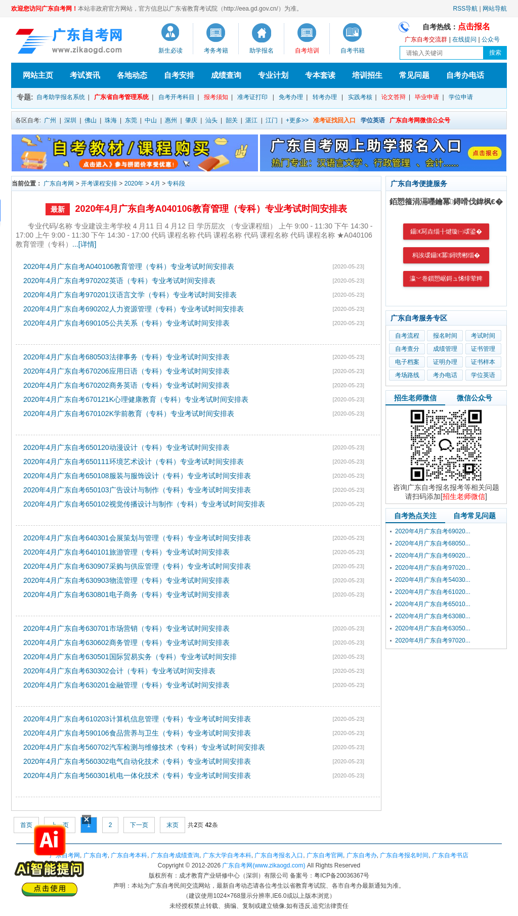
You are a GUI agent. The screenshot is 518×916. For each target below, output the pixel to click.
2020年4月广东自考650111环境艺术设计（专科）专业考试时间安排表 (133, 461)
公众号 (491, 39)
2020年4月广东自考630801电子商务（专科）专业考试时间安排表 (126, 594)
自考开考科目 (176, 97)
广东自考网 (59, 183)
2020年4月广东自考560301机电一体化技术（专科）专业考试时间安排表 (137, 775)
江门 (272, 120)
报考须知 (216, 97)
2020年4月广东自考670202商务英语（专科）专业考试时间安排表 (126, 385)
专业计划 (273, 75)
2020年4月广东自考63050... (432, 628)
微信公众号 (474, 398)
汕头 (211, 120)
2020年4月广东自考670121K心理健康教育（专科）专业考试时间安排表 (135, 399)
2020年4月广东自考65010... (432, 604)
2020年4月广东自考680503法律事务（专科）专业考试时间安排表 (126, 357)
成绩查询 (226, 75)
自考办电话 (465, 75)
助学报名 (261, 50)
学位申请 (461, 97)
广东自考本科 (129, 855)
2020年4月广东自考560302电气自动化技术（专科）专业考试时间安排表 (137, 761)
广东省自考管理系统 (121, 97)
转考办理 (325, 97)
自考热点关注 (415, 516)
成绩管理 (445, 348)
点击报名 (474, 26)
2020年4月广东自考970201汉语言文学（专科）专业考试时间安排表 (130, 295)
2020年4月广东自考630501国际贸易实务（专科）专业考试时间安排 (130, 657)
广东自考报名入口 (278, 855)
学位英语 (483, 375)
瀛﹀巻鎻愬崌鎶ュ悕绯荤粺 (446, 278)
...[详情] (84, 244)
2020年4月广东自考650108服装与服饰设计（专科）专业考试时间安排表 (137, 476)
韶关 (232, 120)
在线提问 (464, 39)
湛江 (251, 120)
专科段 (176, 183)
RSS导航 (465, 8)
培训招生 (367, 75)
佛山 (90, 120)
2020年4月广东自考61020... (432, 592)
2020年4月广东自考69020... (432, 531)
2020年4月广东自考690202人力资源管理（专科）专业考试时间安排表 (133, 309)
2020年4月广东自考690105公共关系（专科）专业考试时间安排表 (126, 323)
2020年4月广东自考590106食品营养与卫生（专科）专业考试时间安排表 (137, 733)
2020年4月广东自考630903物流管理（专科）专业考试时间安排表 (126, 580)
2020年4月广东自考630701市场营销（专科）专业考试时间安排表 (126, 628)
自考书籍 (352, 50)
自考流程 (407, 335)
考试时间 (483, 335)
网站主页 (38, 75)
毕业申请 (427, 97)
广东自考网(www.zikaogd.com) (263, 865)
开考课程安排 (99, 183)
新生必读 (170, 50)
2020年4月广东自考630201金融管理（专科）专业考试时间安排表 (126, 685)
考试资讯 (85, 75)
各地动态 (132, 75)
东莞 (131, 120)
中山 (151, 120)
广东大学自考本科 (227, 855)
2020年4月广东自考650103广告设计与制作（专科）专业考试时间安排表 (137, 490)
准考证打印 (252, 97)
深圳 (70, 120)
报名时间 (445, 335)
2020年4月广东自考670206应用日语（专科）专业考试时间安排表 (126, 371)
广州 (50, 120)
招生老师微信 (415, 398)
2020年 (134, 183)
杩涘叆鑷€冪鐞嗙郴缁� (446, 255)
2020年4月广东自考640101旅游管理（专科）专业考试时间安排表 (126, 552)
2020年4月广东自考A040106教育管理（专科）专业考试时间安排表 (211, 209)
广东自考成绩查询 (175, 855)
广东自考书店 (450, 855)
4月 (155, 183)
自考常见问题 (474, 516)
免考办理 (291, 97)
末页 (172, 825)
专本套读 (320, 75)
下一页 (139, 825)
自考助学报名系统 (60, 97)
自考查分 (407, 348)
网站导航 (495, 8)
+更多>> (297, 120)
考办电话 (445, 375)
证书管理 (483, 348)
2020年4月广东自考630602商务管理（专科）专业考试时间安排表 (126, 642)
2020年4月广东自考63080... (432, 616)
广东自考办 (362, 855)
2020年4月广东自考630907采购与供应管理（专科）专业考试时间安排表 (137, 566)
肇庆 (191, 120)
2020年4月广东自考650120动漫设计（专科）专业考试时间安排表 (126, 447)
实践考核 (360, 97)
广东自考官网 (325, 855)
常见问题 (414, 75)
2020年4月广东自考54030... (432, 579)
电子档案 (407, 361)
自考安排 (179, 75)
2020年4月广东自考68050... (432, 543)
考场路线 (407, 375)
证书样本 (483, 361)
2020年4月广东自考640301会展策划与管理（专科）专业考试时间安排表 (137, 538)
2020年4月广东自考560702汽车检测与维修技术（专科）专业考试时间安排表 (144, 747)
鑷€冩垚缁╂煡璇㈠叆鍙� (446, 231)
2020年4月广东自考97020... (432, 567)
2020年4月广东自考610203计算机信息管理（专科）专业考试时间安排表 (137, 719)
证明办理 (445, 361)
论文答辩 (393, 97)
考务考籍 (216, 50)
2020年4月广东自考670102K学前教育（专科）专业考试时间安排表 (128, 413)
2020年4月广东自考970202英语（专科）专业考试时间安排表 (119, 281)
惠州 (171, 120)
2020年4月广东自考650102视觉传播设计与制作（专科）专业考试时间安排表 (144, 504)
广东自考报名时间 (404, 855)
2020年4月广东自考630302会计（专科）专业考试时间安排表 (119, 671)
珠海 (111, 120)
